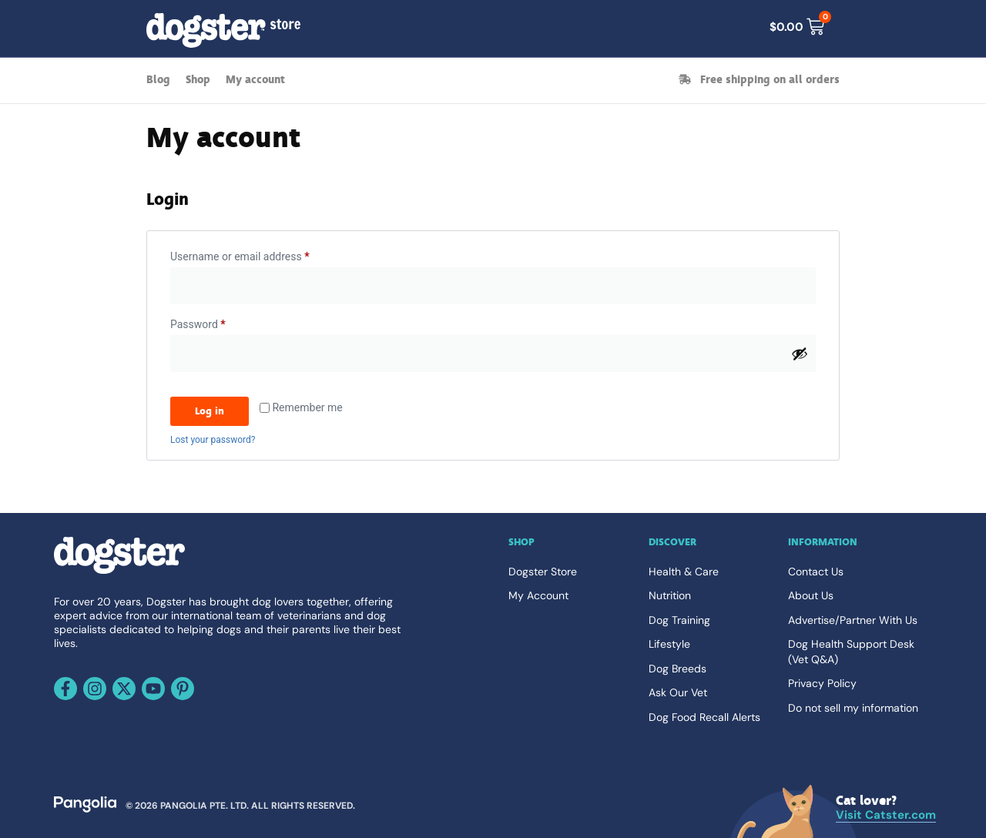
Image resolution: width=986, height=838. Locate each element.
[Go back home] (119, 570)
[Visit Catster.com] (886, 808)
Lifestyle (669, 644)
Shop (198, 80)
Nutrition (670, 595)
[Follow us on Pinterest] (182, 688)
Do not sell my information (853, 708)
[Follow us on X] (124, 688)
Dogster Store (542, 571)
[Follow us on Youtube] (153, 688)
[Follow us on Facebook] (65, 688)
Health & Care (684, 571)
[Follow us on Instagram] (94, 688)
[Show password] (799, 353)
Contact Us (815, 571)
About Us (810, 595)
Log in (209, 411)
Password (218, 321)
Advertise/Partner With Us (852, 620)
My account (255, 80)
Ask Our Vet (678, 692)
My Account (538, 595)
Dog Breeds (677, 668)
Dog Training (679, 620)
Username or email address (260, 254)
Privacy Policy (822, 683)
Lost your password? (212, 439)
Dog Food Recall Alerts (704, 717)
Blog (158, 80)
